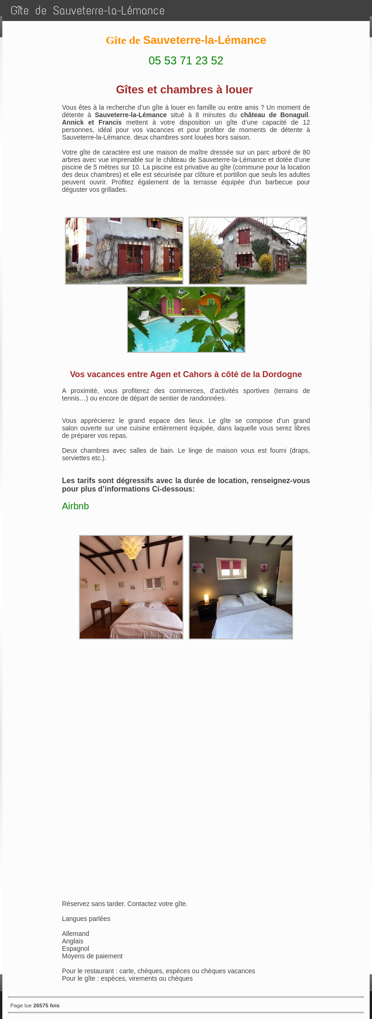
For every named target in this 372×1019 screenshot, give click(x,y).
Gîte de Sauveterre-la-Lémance (88, 10)
